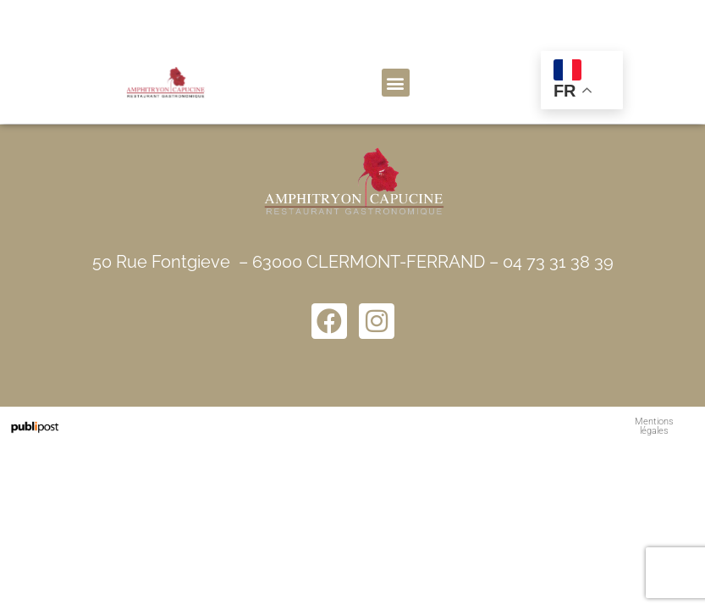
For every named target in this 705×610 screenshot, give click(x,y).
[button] (396, 83)
